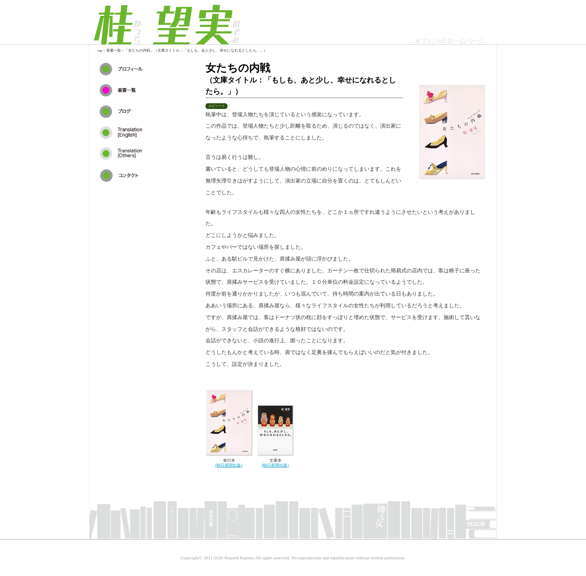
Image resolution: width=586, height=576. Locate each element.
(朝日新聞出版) (229, 465)
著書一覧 (113, 50)
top (100, 50)
